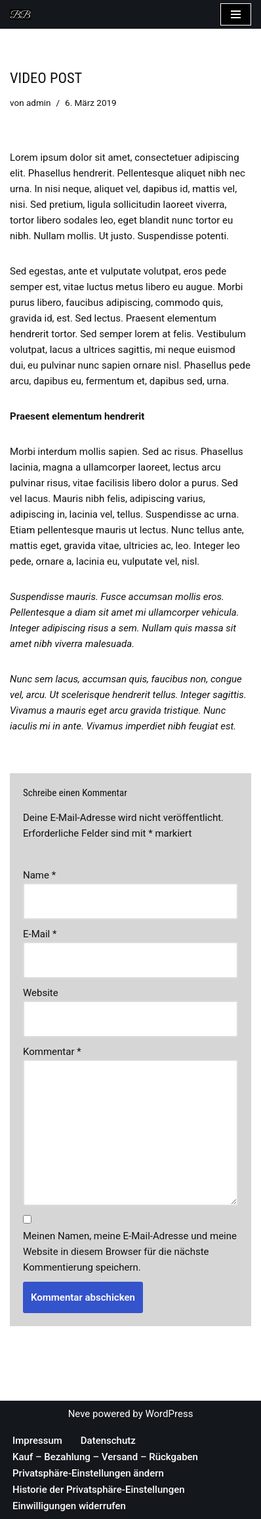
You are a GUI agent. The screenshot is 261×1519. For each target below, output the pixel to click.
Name (39, 875)
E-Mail (39, 934)
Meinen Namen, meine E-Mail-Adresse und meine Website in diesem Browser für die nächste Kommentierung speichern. (130, 1251)
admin (38, 102)
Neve (79, 1414)
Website (40, 993)
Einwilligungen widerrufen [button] (69, 1506)
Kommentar (52, 1052)
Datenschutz (108, 1440)
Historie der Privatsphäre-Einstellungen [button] (98, 1489)
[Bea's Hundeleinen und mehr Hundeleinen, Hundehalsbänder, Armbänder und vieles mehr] (23, 14)
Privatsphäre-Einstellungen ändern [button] (88, 1473)
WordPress (169, 1414)
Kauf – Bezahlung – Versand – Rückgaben (105, 1457)
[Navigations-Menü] (235, 14)
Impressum (37, 1440)
